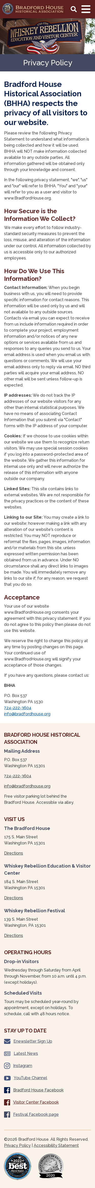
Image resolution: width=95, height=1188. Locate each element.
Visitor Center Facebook (31, 1102)
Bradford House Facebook (34, 1090)
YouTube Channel (25, 1078)
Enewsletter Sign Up (28, 1041)
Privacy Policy (17, 1145)
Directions (13, 853)
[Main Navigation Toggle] (86, 9)
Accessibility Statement (56, 1145)
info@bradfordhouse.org (27, 714)
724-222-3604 (17, 707)
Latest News (21, 1053)
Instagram (18, 1066)
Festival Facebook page (31, 1115)
